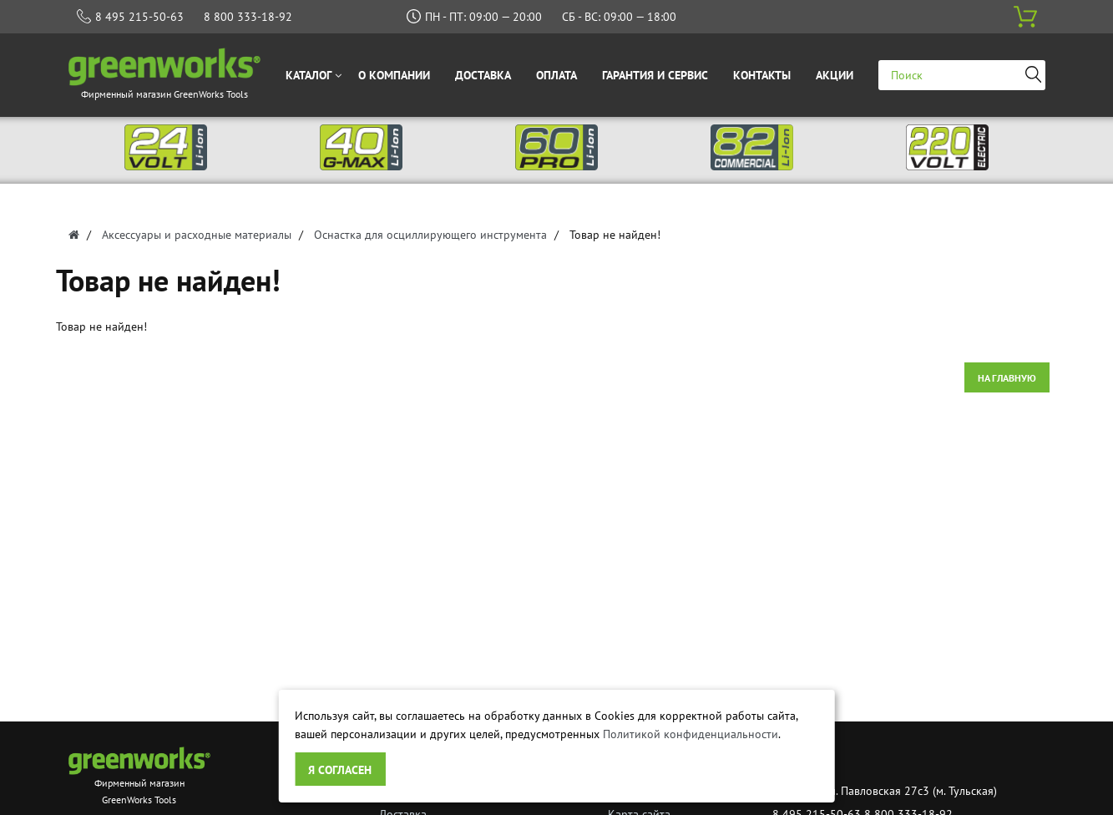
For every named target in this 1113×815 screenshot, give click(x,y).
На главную (1007, 378)
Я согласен (340, 769)
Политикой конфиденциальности (690, 734)
